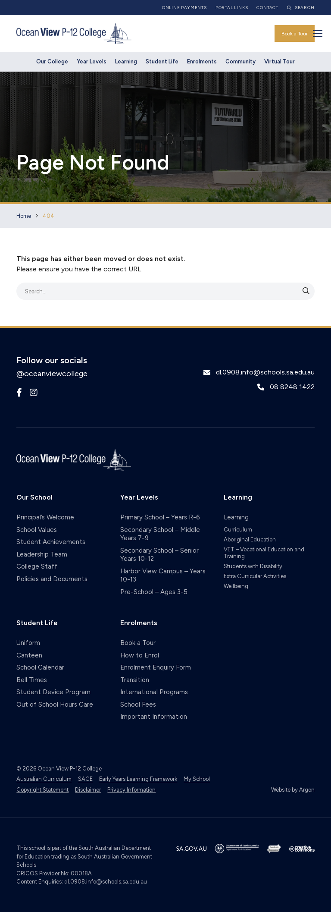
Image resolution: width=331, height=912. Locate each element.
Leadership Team (41, 554)
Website (280, 789)
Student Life (162, 61)
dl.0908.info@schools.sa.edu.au (265, 372)
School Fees (138, 704)
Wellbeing (236, 586)
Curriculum (238, 529)
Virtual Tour (279, 61)
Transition (134, 680)
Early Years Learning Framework (138, 779)
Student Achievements (50, 542)
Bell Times (31, 680)
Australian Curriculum (44, 779)
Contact (267, 7)
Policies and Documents (51, 579)
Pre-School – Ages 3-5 (153, 592)
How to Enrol (139, 655)
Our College (52, 61)
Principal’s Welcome (45, 517)
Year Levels (91, 61)
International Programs (154, 692)
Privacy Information (131, 789)
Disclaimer (88, 789)
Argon (307, 789)
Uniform (28, 643)
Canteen (29, 655)
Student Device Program (53, 692)
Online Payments (184, 7)
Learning (126, 61)
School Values (36, 530)
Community (240, 61)
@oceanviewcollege (51, 373)
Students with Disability (253, 566)
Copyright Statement (42, 789)
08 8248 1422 (292, 387)
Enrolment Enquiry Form (155, 667)
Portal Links (231, 7)
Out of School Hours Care (54, 704)
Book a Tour (294, 34)
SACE (85, 779)
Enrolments (202, 61)
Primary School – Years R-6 (160, 517)
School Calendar (40, 667)
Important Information (153, 716)
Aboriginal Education (250, 539)
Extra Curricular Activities (255, 576)
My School (197, 779)
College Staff (36, 566)
